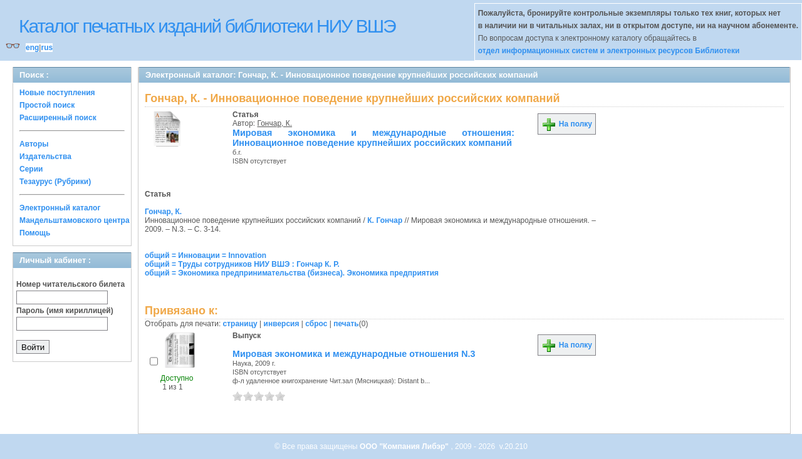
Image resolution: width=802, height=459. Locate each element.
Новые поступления (57, 92)
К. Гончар (384, 220)
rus (47, 47)
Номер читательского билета (70, 284)
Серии (31, 169)
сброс (316, 323)
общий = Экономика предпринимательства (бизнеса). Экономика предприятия (292, 273)
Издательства (45, 156)
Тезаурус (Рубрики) (55, 181)
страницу (240, 323)
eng (32, 47)
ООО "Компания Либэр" (405, 446)
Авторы (34, 144)
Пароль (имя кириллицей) (64, 310)
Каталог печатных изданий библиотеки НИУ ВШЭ (207, 26)
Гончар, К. (275, 123)
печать (346, 323)
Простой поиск (47, 105)
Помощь (34, 233)
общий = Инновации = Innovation (205, 255)
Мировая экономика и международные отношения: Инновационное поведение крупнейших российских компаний (373, 138)
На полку (566, 124)
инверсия (281, 323)
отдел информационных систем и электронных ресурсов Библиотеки (609, 50)
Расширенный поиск (57, 117)
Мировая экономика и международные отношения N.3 (354, 354)
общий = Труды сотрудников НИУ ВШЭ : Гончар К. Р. (242, 264)
